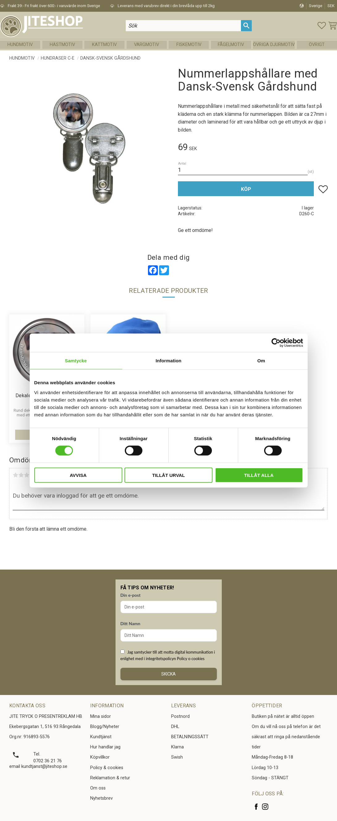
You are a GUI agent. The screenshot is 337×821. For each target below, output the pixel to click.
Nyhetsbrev (101, 798)
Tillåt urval (168, 475)
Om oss (98, 788)
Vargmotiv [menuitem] (146, 44)
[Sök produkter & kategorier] (183, 25)
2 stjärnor (21, 475)
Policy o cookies (190, 658)
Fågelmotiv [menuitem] (231, 44)
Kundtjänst (101, 736)
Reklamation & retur (110, 778)
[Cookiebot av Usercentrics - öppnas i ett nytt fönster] (276, 342)
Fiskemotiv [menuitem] (188, 44)
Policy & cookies (106, 767)
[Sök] (246, 25)
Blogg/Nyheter (104, 726)
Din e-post (130, 595)
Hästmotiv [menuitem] (62, 44)
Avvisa (78, 475)
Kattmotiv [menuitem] (104, 44)
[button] (322, 25)
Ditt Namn (130, 623)
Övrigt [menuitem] (317, 44)
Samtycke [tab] (76, 360)
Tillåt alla (258, 475)
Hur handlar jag (105, 747)
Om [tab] (261, 360)
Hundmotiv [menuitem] (20, 44)
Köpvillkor (100, 757)
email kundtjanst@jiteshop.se (38, 766)
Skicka (168, 674)
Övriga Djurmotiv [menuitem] (274, 44)
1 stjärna (15, 475)
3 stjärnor (26, 475)
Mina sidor (100, 716)
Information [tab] (169, 360)
